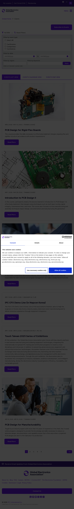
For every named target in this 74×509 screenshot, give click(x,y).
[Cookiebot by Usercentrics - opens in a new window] (63, 237)
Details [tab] (37, 243)
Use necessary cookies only (36, 270)
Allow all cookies (60, 270)
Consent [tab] (13, 243)
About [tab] (61, 243)
